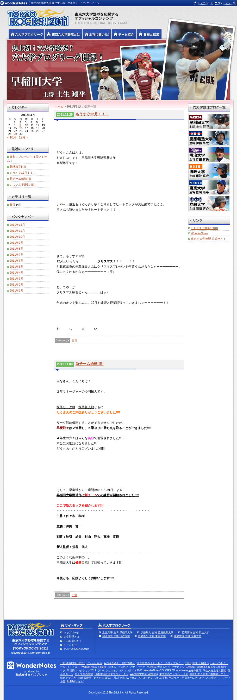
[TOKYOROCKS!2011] (30, 648)
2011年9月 (16, 242)
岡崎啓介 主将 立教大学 (188, 636)
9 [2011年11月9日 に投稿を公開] (20, 125)
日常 (74, 340)
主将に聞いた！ (73, 640)
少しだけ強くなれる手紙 (153, 677)
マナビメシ (178, 666)
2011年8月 (16, 248)
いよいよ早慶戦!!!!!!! (22, 184)
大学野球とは (71, 636)
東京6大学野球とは (63, 34)
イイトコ (72, 666)
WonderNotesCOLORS (157, 670)
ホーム (59, 106)
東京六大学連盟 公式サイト (208, 238)
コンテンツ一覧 (226, 3)
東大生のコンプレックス (173, 674)
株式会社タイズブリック (31, 674)
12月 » (23, 137)
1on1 (188, 663)
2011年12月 (17, 224)
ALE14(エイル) (75, 681)
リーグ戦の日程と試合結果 (149, 34)
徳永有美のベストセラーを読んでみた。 (160, 663)
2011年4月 (16, 272)
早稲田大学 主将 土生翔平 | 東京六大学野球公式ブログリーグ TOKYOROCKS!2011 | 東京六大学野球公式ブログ (118, 69)
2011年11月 (17, 230)
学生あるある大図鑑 (214, 670)
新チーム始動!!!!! (89, 364)
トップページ (205, 3)
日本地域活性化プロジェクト (111, 674)
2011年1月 (16, 290)
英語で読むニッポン (125, 677)
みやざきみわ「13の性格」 (119, 663)
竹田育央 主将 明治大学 (195, 632)
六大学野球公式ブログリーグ (26, 34)
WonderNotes (199, 233)
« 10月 (11, 137)
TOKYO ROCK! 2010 (204, 228)
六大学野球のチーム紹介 (124, 34)
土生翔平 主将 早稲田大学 (117, 632)
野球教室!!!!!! (18, 166)
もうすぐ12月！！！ (92, 114)
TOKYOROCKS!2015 (72, 663)
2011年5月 (16, 266)
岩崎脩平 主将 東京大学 (152, 636)
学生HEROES (200, 663)
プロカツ (123, 666)
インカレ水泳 (94, 663)
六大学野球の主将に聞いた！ (97, 34)
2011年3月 (16, 278)
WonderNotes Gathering (144, 674)
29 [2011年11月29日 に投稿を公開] (15, 134)
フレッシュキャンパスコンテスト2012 (120, 670)
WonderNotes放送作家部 (186, 670)
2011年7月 (16, 254)
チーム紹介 (70, 645)
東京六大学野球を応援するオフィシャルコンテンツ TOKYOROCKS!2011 (36, 16)
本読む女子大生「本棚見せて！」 (209, 674)
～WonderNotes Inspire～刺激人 (97, 666)
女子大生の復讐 (84, 674)
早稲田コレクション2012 (81, 670)
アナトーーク (137, 666)
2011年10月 (17, 236)
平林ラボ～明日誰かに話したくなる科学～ (193, 677)
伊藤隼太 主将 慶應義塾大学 (157, 632)
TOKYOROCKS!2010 (76, 648)
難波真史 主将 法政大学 (116, 636)
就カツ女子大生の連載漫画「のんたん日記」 (86, 677)
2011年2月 (16, 284)
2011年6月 (16, 260)
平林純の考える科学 (158, 666)
